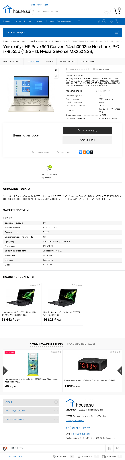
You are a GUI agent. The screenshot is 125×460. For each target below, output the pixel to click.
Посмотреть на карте (75, 421)
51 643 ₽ (21, 321)
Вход (33, 5)
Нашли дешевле (40, 152)
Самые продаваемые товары (46, 343)
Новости (17, 21)
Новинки (38, 21)
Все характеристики (105, 91)
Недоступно (64, 152)
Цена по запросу (26, 135)
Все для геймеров (65, 21)
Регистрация (42, 5)
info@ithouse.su (81, 434)
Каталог (28, 21)
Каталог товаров (62, 32)
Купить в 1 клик (87, 140)
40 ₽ (10, 386)
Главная (6, 21)
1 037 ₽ (52, 386)
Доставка (50, 21)
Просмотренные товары (81, 343)
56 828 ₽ (62, 321)
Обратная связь (13, 456)
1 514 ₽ (92, 386)
